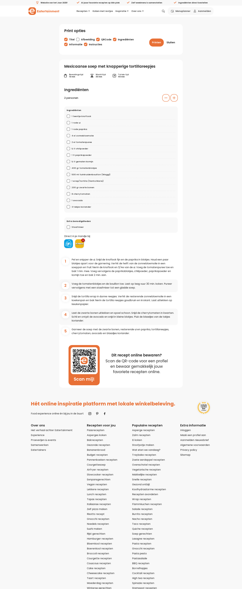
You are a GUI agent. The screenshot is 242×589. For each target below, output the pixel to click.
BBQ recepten (140, 563)
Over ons (137, 11)
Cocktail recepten (143, 573)
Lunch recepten (96, 494)
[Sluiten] (171, 43)
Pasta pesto (139, 553)
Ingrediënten (126, 39)
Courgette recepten (99, 558)
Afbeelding (88, 39)
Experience (37, 435)
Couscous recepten (99, 563)
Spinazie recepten (143, 583)
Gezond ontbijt (141, 484)
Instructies (95, 44)
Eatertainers (38, 450)
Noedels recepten (98, 524)
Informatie (75, 44)
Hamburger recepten (100, 538)
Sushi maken (94, 529)
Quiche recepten (142, 529)
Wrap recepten (141, 499)
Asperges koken (96, 435)
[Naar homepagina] (43, 11)
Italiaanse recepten (99, 504)
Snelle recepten (142, 479)
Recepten (83, 11)
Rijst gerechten (96, 534)
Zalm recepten (141, 435)
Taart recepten (96, 578)
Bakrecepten (95, 440)
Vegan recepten (97, 484)
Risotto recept (95, 514)
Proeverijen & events (43, 440)
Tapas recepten (97, 499)
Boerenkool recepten (100, 548)
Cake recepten (96, 568)
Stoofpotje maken (143, 445)
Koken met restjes (103, 11)
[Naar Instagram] (90, 413)
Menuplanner (180, 11)
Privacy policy (188, 450)
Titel (72, 39)
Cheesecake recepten (100, 573)
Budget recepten (97, 455)
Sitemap (185, 455)
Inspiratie (122, 11)
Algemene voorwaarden (195, 445)
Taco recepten (141, 524)
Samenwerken (39, 445)
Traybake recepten (144, 455)
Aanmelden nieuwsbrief (194, 440)
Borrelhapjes (140, 568)
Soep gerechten (142, 534)
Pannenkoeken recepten (102, 460)
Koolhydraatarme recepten (149, 489)
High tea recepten (143, 578)
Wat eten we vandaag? (146, 450)
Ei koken (137, 440)
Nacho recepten (142, 519)
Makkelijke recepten (144, 474)
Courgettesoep (96, 464)
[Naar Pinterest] (97, 413)
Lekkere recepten (98, 489)
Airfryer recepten (97, 469)
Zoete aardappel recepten (148, 460)
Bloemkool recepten (99, 543)
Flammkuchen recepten (147, 504)
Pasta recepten (141, 543)
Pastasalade (139, 558)
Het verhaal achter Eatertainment (52, 430)
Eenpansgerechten (98, 479)
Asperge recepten (143, 430)
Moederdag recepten (100, 583)
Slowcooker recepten (100, 474)
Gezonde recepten (98, 445)
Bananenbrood (96, 450)
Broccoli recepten (98, 553)
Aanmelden (202, 11)
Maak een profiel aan (193, 435)
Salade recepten (142, 509)
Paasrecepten (95, 430)
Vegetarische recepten (146, 469)
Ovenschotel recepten (146, 464)
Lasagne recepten (143, 538)
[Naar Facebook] (104, 413)
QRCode (106, 39)
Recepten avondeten (145, 494)
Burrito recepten (142, 514)
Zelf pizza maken (97, 509)
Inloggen (185, 430)
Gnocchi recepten (98, 519)
